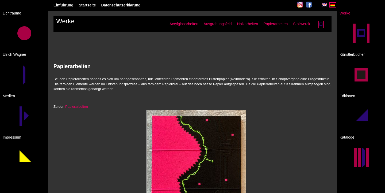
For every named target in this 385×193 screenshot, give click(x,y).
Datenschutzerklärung (120, 5)
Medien (9, 96)
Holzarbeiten (247, 24)
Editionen (347, 96)
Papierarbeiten (275, 24)
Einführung (63, 5)
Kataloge (347, 137)
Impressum (12, 137)
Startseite (87, 5)
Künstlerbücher (352, 54)
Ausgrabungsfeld (217, 24)
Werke (345, 13)
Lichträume (12, 13)
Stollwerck (301, 24)
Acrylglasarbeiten (184, 24)
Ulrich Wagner (14, 54)
